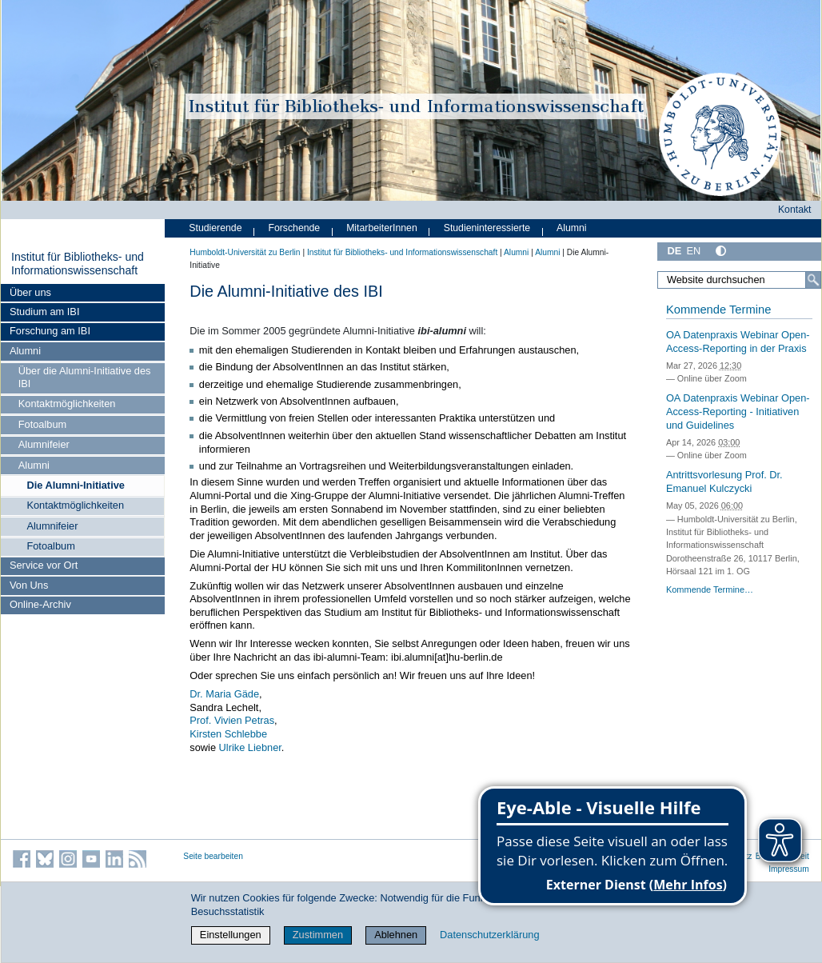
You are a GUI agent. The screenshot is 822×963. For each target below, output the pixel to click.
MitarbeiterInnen (381, 228)
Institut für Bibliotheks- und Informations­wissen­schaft (77, 264)
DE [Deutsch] (674, 251)
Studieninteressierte (487, 228)
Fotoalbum (42, 424)
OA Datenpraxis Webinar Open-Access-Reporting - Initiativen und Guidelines (738, 411)
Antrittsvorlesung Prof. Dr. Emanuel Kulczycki (724, 481)
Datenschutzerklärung (489, 935)
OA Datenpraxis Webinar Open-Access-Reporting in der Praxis (738, 341)
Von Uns (29, 585)
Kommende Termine (718, 309)
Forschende (294, 228)
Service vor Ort (44, 565)
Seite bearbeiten (213, 856)
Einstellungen (230, 935)
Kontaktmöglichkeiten (67, 404)
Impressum (788, 869)
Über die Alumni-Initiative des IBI (84, 377)
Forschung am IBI (50, 331)
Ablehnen (395, 935)
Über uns (30, 292)
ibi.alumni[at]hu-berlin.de (446, 657)
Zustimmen (318, 935)
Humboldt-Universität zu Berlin (245, 252)
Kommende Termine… (709, 589)
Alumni (25, 351)
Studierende (215, 228)
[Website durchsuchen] (739, 280)
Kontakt (795, 209)
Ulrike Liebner (250, 747)
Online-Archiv (40, 604)
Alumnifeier (44, 444)
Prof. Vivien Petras (232, 720)
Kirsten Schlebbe (228, 734)
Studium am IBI (44, 312)
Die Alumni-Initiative (75, 485)
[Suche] (813, 280)
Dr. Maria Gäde (224, 694)
